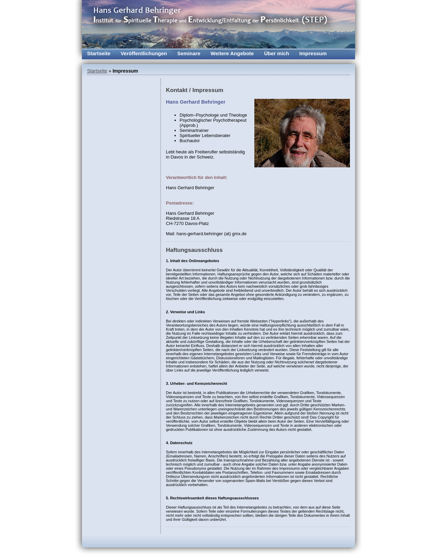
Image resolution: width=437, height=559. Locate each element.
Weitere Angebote (232, 53)
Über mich (276, 53)
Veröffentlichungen (144, 53)
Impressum (313, 53)
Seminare (188, 53)
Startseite (98, 53)
